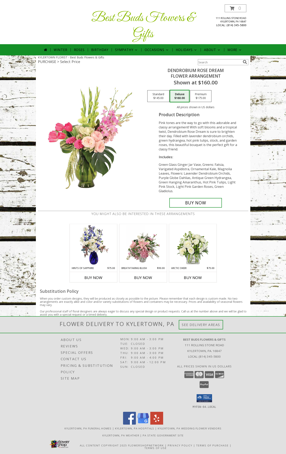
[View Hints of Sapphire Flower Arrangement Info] (93, 245)
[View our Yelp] (156, 423)
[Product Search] (219, 62)
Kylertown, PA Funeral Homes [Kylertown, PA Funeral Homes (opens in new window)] (88, 428)
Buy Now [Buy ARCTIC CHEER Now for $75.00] (193, 277)
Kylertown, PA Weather (120, 435)
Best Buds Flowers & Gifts (143, 26)
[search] (245, 62)
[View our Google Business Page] (143, 423)
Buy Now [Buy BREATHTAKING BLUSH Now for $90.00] (143, 277)
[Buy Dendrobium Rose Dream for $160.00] (195, 203)
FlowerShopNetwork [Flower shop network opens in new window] (146, 445)
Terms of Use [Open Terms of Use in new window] (156, 448)
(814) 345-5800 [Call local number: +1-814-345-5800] (236, 25)
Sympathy (126, 50)
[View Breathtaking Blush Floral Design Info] (143, 245)
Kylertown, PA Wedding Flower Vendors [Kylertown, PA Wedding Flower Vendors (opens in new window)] (190, 428)
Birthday (99, 50)
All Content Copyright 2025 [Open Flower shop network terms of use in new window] (103, 445)
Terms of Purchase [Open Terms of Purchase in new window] (212, 445)
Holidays (186, 50)
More (234, 50)
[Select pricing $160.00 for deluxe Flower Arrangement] (179, 96)
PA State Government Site (163, 435)
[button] (235, 8)
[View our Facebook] (129, 423)
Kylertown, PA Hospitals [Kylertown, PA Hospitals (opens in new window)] (134, 428)
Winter (60, 50)
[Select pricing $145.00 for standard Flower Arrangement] (158, 96)
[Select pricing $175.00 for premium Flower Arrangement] (200, 96)
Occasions (157, 50)
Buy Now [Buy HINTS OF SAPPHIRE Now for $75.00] (93, 277)
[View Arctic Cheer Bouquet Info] (192, 245)
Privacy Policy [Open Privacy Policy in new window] (180, 445)
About (212, 50)
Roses (79, 50)
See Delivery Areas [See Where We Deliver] (201, 324)
